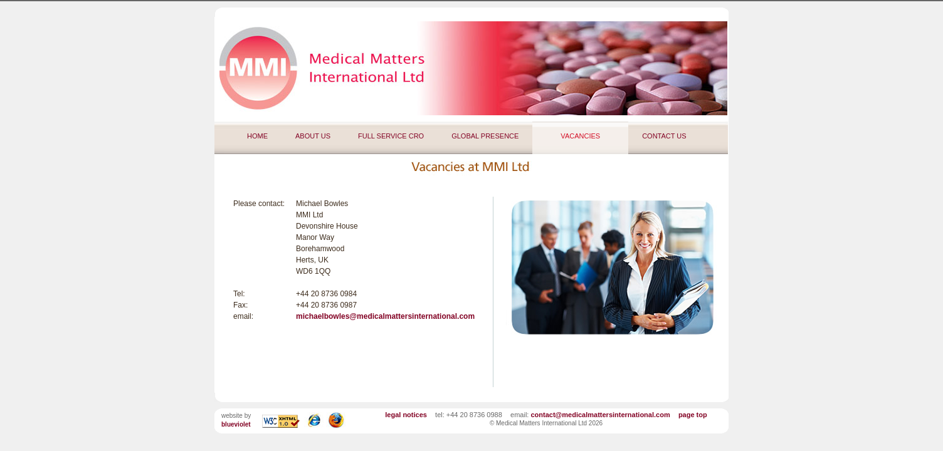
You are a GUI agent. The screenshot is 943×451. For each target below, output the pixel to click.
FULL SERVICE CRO (391, 136)
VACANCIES (580, 136)
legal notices (406, 414)
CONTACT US (664, 136)
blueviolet (236, 424)
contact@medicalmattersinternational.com (600, 414)
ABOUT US (312, 136)
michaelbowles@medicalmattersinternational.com (385, 316)
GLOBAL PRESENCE (485, 136)
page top (692, 414)
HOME (257, 136)
